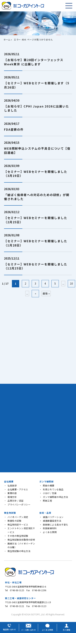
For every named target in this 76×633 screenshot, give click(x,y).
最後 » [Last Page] (46, 293)
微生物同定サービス (18, 524)
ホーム (6, 39)
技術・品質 (45, 512)
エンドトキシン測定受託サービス (21, 530)
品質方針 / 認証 (16, 500)
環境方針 (12, 496)
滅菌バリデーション (53, 517)
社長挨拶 (12, 485)
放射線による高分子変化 (55, 524)
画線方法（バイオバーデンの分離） (21, 545)
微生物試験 (10, 512)
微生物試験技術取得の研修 (21, 539)
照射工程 (47, 500)
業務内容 (12, 493)
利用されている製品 (53, 489)
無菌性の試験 (14, 520)
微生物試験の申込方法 (19, 551)
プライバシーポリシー (19, 504)
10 (71, 283)
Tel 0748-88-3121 (14, 606)
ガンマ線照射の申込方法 (55, 496)
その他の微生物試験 (18, 535)
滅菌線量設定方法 (52, 520)
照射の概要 (48, 485)
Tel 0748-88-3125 (14, 590)
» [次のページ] (35, 293)
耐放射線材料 (50, 528)
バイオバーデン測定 (18, 517)
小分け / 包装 (50, 493)
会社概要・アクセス (18, 489)
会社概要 (9, 481)
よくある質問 (50, 532)
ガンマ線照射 (46, 481)
